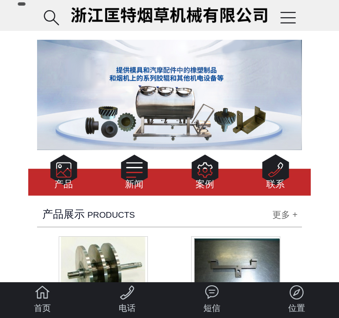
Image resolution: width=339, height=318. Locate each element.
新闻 (134, 174)
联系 (275, 174)
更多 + (285, 215)
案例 (205, 174)
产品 (63, 174)
